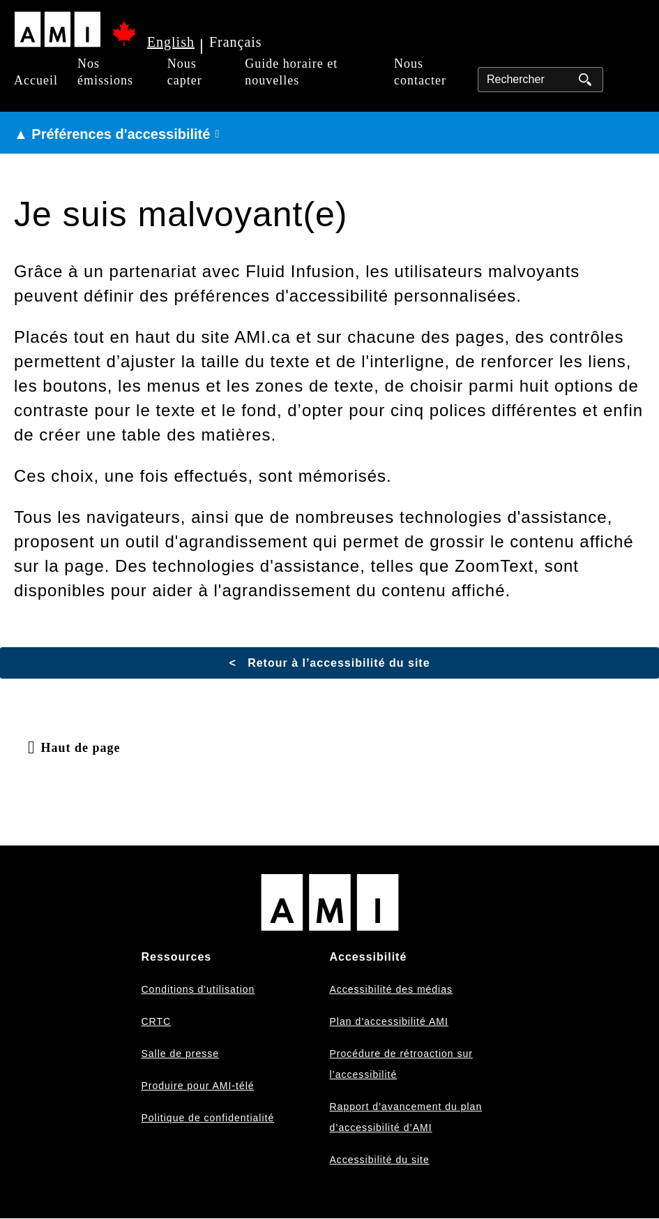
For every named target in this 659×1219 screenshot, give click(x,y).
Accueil (36, 80)
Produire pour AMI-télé (198, 1085)
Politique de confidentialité (208, 1117)
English (171, 42)
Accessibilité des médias (391, 989)
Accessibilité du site (380, 1159)
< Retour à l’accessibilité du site (329, 663)
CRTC (157, 1021)
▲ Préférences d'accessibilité (112, 134)
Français (235, 42)
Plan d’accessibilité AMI (389, 1021)
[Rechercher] (540, 79)
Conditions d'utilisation (198, 989)
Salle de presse (181, 1053)
